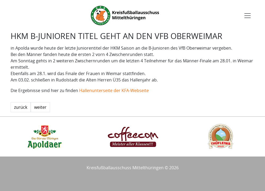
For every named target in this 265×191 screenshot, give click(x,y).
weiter (40, 107)
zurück (20, 107)
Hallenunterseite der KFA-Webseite (114, 90)
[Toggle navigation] (247, 16)
